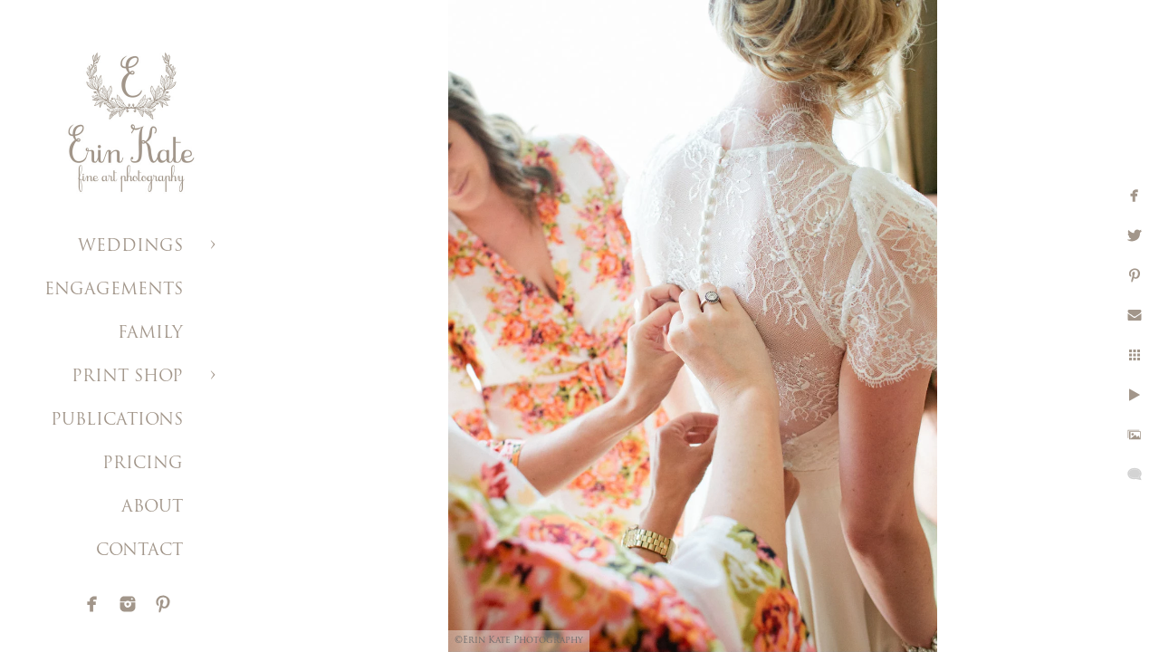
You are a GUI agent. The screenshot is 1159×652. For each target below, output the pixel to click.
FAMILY (150, 333)
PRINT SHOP (127, 377)
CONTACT (139, 551)
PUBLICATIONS (117, 420)
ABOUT (152, 507)
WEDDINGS (130, 246)
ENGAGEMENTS (113, 290)
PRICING (142, 464)
